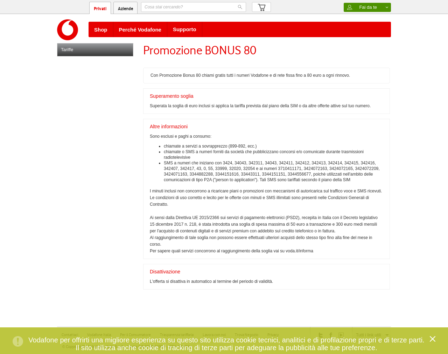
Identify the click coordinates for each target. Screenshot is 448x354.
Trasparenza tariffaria (177, 334)
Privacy (273, 334)
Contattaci (70, 334)
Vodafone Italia (99, 334)
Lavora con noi (214, 334)
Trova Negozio (246, 334)
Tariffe (67, 49)
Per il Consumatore (135, 334)
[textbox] (193, 7)
